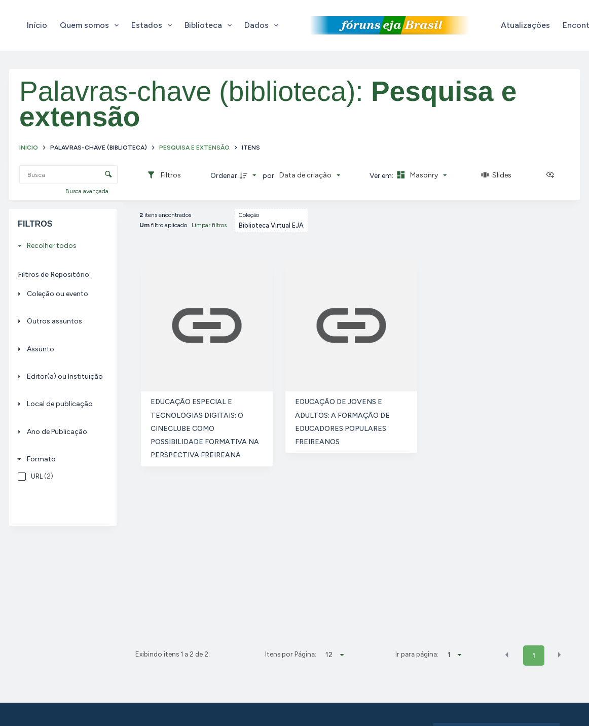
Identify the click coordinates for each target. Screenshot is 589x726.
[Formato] (60, 459)
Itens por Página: (290, 654)
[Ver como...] (552, 175)
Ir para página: (416, 654)
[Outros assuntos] (60, 321)
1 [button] (533, 655)
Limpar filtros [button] (209, 225)
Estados (153, 25)
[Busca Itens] (68, 174)
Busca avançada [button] (87, 191)
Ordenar (223, 175)
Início (37, 25)
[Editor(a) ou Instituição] (60, 376)
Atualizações (525, 25)
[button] (507, 655)
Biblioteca (210, 25)
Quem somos (91, 25)
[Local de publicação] (60, 403)
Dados (263, 25)
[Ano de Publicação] (60, 431)
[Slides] (496, 175)
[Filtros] (163, 175)
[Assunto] (60, 348)
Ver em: (382, 175)
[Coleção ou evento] (60, 293)
